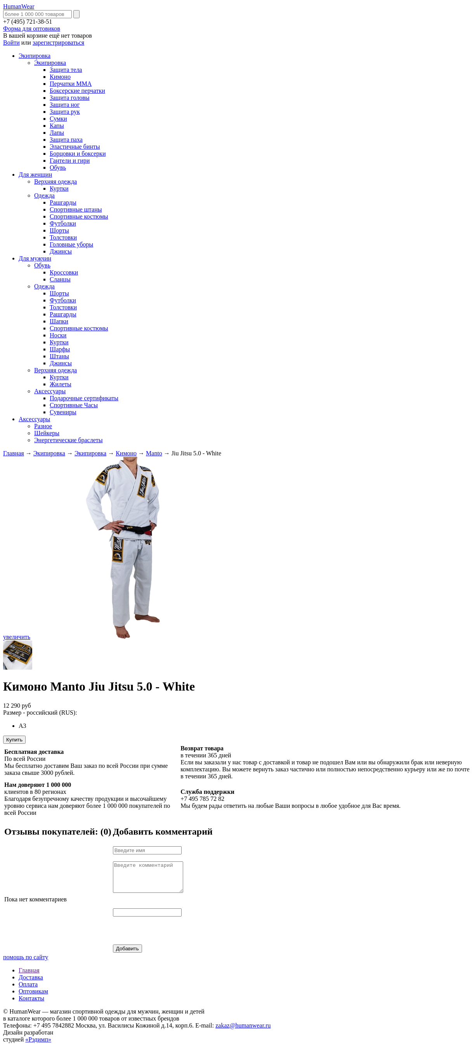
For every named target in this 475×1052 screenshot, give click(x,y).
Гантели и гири (70, 160)
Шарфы (60, 349)
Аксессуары (50, 391)
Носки (58, 335)
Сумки (58, 118)
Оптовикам (33, 997)
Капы (57, 125)
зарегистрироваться (58, 42)
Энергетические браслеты (68, 440)
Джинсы (61, 251)
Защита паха (66, 139)
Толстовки (63, 237)
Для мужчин (35, 258)
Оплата (28, 990)
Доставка (31, 983)
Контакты (31, 1004)
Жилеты (60, 384)
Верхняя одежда (55, 181)
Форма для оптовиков (31, 28)
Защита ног (65, 104)
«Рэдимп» (38, 1045)
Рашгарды (63, 202)
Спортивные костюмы (79, 216)
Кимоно (60, 76)
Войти (11, 42)
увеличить (16, 637)
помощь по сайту (25, 963)
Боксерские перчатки (77, 90)
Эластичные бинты (75, 146)
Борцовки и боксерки (78, 153)
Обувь (58, 167)
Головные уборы (71, 244)
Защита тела (66, 69)
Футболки (63, 223)
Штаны (59, 356)
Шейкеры (46, 433)
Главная (13, 453)
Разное (43, 426)
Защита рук (65, 111)
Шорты (59, 230)
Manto (154, 453)
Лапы (57, 132)
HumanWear (18, 6)
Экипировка (34, 55)
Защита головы (70, 97)
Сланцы (60, 279)
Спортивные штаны (76, 209)
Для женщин (35, 174)
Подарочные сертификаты (84, 398)
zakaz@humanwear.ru (242, 1031)
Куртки (59, 188)
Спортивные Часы (74, 405)
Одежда (44, 195)
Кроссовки (64, 272)
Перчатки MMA (71, 83)
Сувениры (63, 412)
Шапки (59, 321)
